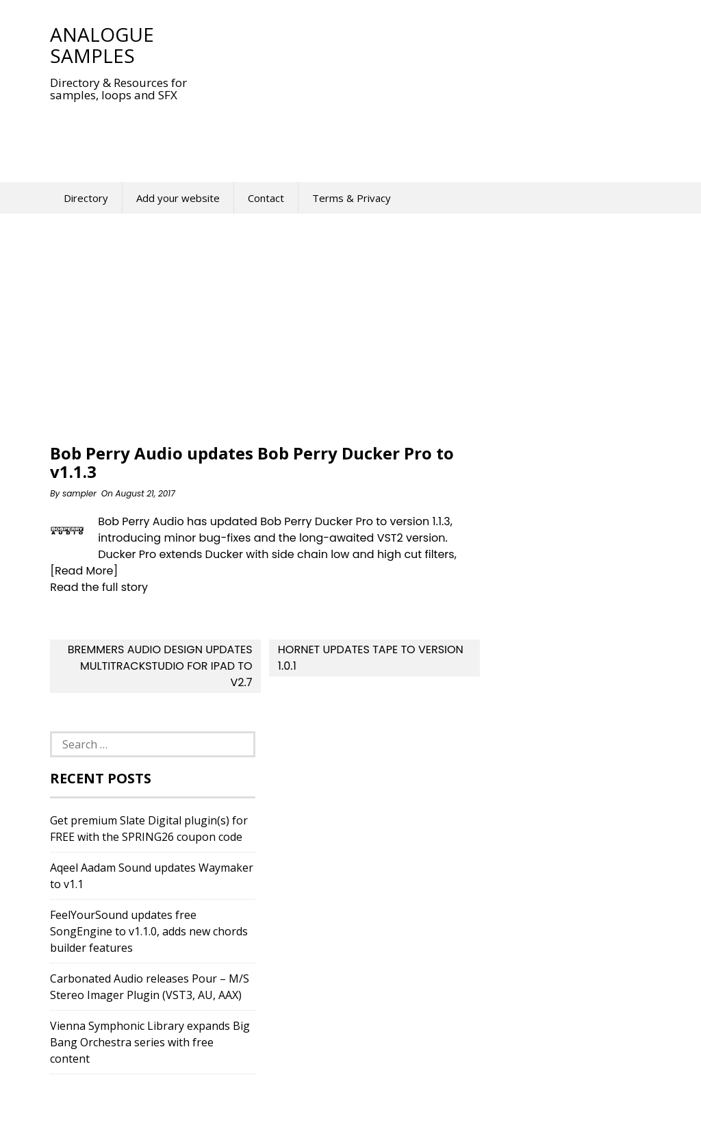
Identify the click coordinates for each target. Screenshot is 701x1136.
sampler (79, 493)
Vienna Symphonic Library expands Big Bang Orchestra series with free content (150, 1042)
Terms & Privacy (351, 198)
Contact (266, 198)
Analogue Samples (102, 44)
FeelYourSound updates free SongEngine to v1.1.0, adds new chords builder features (149, 931)
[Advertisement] (299, 133)
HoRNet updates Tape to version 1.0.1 (370, 658)
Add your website (178, 198)
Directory (86, 198)
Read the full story (99, 587)
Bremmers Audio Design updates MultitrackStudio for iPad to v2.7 (160, 666)
